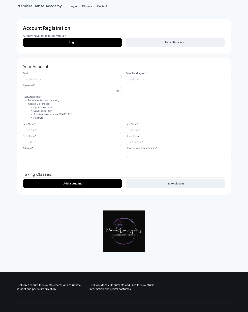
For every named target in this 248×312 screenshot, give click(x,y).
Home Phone (133, 136)
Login (73, 6)
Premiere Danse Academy (39, 6)
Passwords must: (48, 107)
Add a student (72, 183)
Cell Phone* (29, 136)
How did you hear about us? (141, 148)
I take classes (176, 183)
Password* (29, 85)
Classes (87, 6)
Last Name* (132, 124)
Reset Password (175, 42)
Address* (28, 148)
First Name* (29, 124)
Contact (102, 6)
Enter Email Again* (136, 73)
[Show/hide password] (117, 91)
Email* (26, 73)
